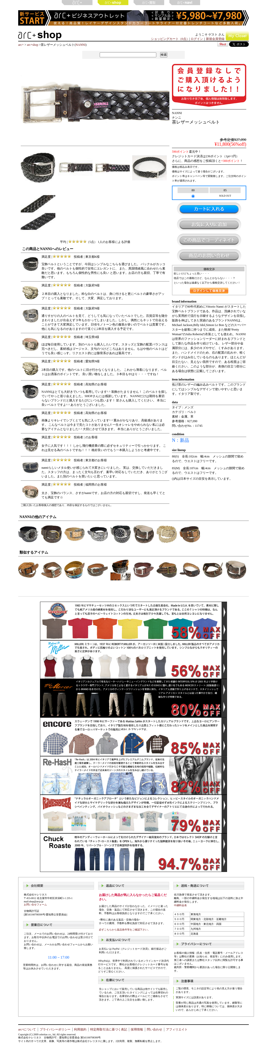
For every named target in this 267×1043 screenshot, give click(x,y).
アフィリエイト (177, 1029)
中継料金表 (180, 905)
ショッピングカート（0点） (170, 39)
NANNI (81, 45)
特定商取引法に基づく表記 (108, 1029)
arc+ (21, 45)
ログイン (197, 39)
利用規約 (80, 1029)
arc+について (27, 1029)
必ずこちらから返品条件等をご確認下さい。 (124, 929)
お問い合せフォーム (35, 904)
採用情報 (137, 1029)
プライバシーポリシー (55, 1029)
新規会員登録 (215, 39)
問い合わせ (154, 1029)
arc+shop (32, 45)
